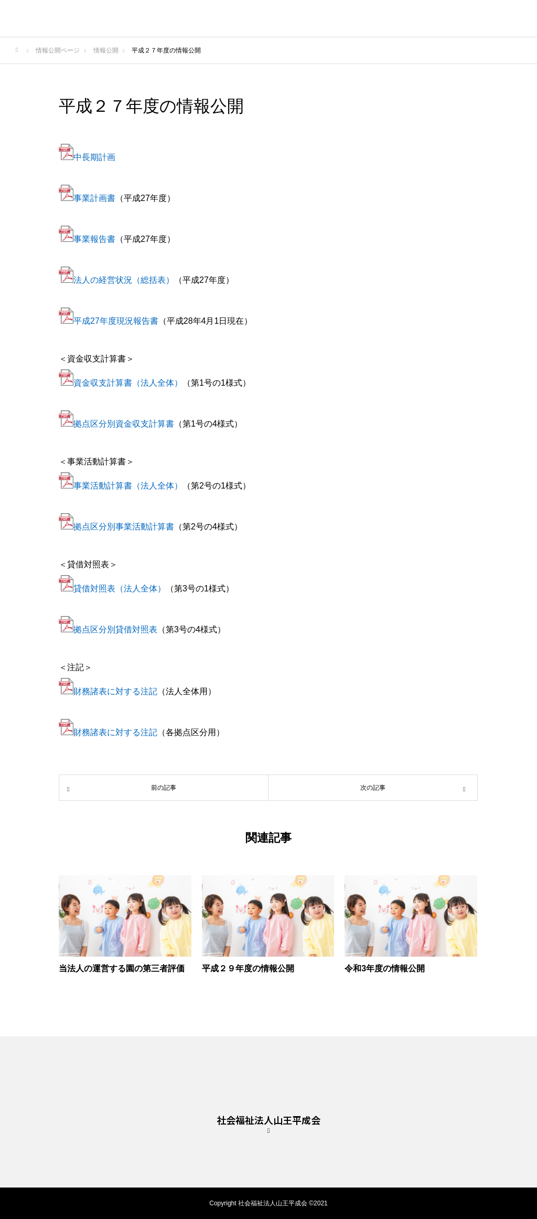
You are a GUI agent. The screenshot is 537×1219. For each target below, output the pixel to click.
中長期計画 (94, 157)
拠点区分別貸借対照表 (115, 629)
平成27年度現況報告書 (115, 320)
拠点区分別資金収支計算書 (123, 423)
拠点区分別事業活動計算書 (123, 526)
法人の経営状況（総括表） (123, 279)
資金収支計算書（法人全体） (127, 382)
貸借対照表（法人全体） (119, 588)
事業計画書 (94, 198)
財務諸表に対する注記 (115, 691)
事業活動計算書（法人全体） (127, 485)
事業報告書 (87, 239)
